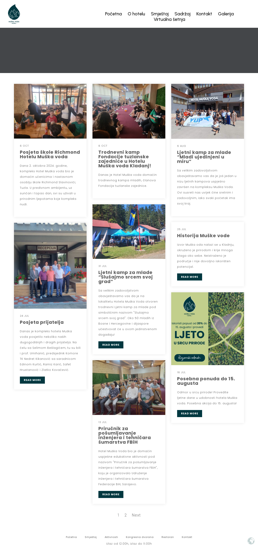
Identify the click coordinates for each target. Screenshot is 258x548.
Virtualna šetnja (169, 19)
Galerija (226, 14)
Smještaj (160, 14)
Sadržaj (182, 14)
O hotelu (136, 14)
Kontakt (204, 14)
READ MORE (110, 345)
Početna (113, 14)
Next (136, 515)
